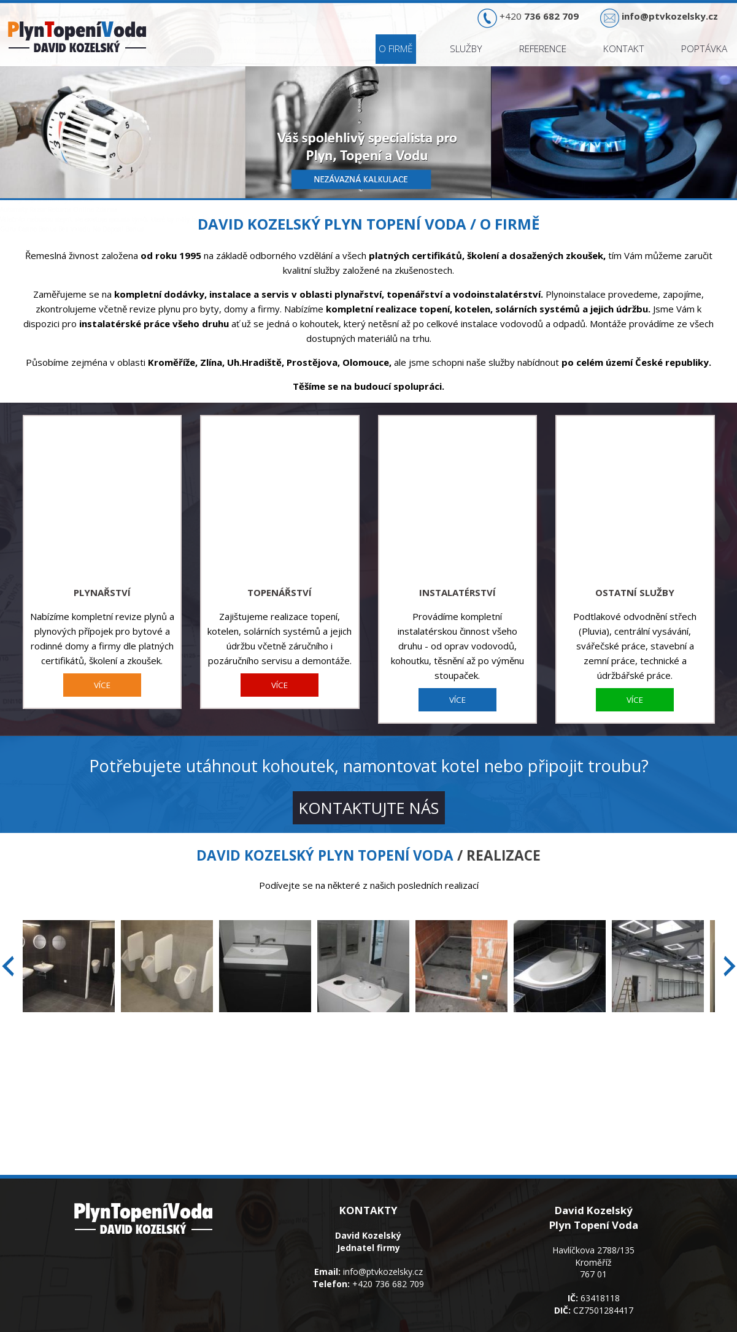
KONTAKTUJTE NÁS (369, 759)
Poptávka (704, 48)
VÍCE (102, 637)
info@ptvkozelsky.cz (383, 1223)
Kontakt (623, 48)
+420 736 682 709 (388, 1236)
